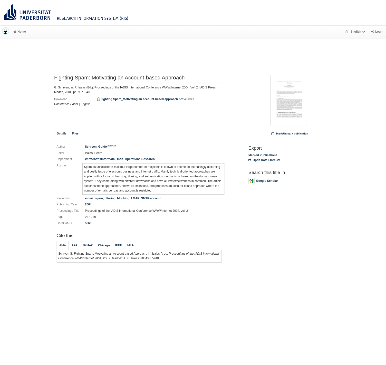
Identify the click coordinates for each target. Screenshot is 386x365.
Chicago (104, 245)
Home (19, 31)
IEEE (118, 245)
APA (74, 245)
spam (99, 198)
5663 (88, 223)
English (356, 31)
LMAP (135, 198)
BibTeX (88, 245)
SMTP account (151, 198)
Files (75, 133)
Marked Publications (262, 155)
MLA (130, 245)
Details (62, 133)
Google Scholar (263, 180)
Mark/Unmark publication (289, 133)
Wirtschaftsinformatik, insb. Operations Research (119, 159)
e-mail (89, 198)
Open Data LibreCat (264, 160)
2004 (88, 204)
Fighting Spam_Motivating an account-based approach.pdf (142, 99)
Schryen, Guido (100, 146)
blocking (123, 198)
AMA (62, 245)
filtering (110, 198)
